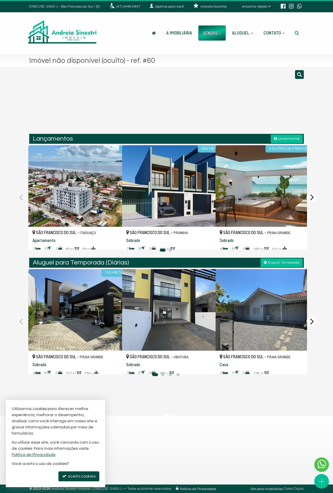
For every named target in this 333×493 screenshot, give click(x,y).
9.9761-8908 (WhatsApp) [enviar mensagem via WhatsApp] (133, 454)
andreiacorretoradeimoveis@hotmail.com (140, 473)
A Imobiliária (179, 32)
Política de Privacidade (198, 488)
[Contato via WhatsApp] (321, 464)
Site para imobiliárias (267, 488)
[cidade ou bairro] (210, 103)
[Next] (311, 197)
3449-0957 (128, 6)
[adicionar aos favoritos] (111, 240)
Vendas (212, 33)
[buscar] (246, 103)
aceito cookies (79, 476)
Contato (274, 32)
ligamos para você (123, 460)
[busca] (296, 32)
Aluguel (242, 32)
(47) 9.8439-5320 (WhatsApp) (133, 440)
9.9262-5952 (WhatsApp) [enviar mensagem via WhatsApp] (133, 447)
